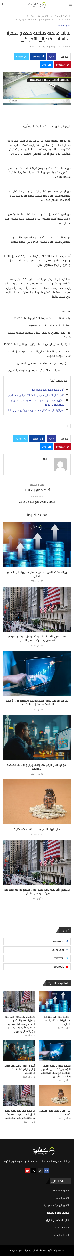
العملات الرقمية (61, 1235)
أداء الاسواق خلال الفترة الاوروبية (48, 389)
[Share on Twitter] (21, 56)
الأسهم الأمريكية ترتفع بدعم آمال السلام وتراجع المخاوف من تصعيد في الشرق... (37, 891)
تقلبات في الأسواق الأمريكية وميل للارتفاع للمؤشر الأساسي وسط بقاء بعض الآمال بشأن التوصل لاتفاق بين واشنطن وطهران (20, 1024)
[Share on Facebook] (38, 56)
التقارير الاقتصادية (39, 16)
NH (64, 46)
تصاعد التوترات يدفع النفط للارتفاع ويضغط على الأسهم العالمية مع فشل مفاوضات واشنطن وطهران (56, 1071)
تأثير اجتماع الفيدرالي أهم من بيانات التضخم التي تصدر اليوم (36, 395)
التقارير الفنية (62, 1198)
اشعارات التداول (61, 1227)
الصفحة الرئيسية (63, 16)
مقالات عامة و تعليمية (58, 1213)
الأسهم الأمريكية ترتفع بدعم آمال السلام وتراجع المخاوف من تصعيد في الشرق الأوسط (20, 1114)
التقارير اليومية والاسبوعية (56, 1205)
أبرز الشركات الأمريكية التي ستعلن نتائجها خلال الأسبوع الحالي (37, 573)
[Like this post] (50, 56)
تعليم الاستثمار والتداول (57, 1220)
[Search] (3, 5)
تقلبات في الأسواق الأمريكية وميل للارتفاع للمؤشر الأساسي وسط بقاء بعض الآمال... (37, 638)
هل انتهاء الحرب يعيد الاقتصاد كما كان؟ (37, 829)
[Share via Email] (46, 64)
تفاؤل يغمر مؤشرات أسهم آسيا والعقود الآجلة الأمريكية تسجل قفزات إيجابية (37, 402)
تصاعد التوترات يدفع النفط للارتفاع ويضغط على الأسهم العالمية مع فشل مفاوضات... (37, 702)
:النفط (66, 426)
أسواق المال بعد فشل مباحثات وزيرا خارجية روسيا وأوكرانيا (36, 410)
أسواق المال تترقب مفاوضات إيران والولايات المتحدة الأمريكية (37, 766)
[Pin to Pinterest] (62, 64)
